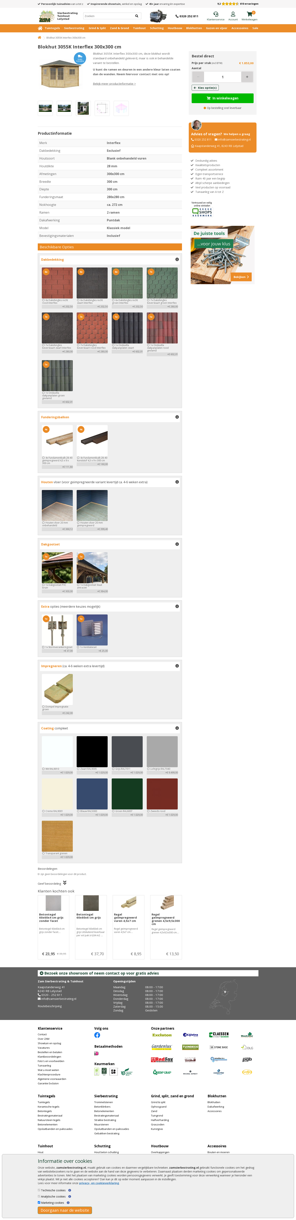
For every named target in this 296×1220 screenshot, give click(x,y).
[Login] (233, 16)
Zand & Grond (119, 28)
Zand (154, 1111)
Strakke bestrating (105, 1120)
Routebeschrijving (50, 1006)
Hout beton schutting (106, 1152)
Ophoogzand (158, 1106)
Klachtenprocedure (49, 1074)
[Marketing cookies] (39, 1202)
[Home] (57, 16)
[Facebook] (97, 1035)
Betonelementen (47, 1124)
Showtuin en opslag (49, 1043)
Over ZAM (43, 1039)
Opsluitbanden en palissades (55, 1129)
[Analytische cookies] (39, 1196)
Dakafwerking (216, 1106)
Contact (42, 1034)
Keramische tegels (48, 1106)
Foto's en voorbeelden (51, 1061)
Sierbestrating (74, 28)
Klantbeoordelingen (49, 1056)
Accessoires (240, 28)
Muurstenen (101, 1124)
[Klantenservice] (216, 16)
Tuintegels (52, 28)
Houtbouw (175, 28)
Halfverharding (160, 1120)
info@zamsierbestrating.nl (234, 139)
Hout (40, 1152)
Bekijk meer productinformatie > (114, 83)
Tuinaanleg (44, 1065)
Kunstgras (157, 1129)
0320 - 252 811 (51, 995)
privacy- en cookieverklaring (99, 1183)
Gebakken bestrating (106, 1133)
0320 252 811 (203, 139)
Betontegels (45, 1111)
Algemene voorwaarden (52, 1079)
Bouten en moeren (219, 1152)
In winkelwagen (223, 98)
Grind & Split (97, 28)
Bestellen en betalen (50, 1052)
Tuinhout (139, 28)
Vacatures (44, 1047)
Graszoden (157, 1124)
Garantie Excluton (48, 1083)
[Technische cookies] (39, 1190)
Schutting (157, 28)
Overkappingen (160, 1152)
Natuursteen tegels (49, 1120)
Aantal (196, 68)
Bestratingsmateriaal (50, 1115)
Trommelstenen (103, 1102)
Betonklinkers (102, 1106)
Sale (255, 28)
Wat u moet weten (48, 1070)
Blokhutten (194, 28)
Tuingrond (157, 1115)
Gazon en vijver (216, 28)
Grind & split (158, 1102)
